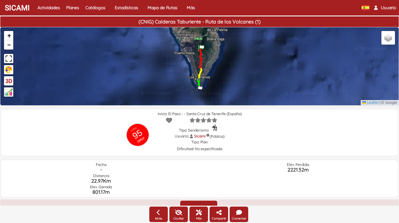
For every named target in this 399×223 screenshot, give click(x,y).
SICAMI (17, 8)
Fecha (101, 164)
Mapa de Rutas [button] (162, 8)
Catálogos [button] (95, 8)
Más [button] (191, 8)
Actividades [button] (48, 8)
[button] (385, 7)
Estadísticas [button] (126, 8)
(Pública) (217, 136)
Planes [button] (72, 8)
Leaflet (370, 102)
